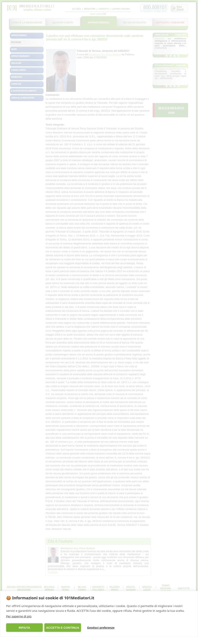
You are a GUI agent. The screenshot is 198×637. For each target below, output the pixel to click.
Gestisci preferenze (100, 627)
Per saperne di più (18, 616)
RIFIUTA (24, 627)
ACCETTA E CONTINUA (62, 627)
